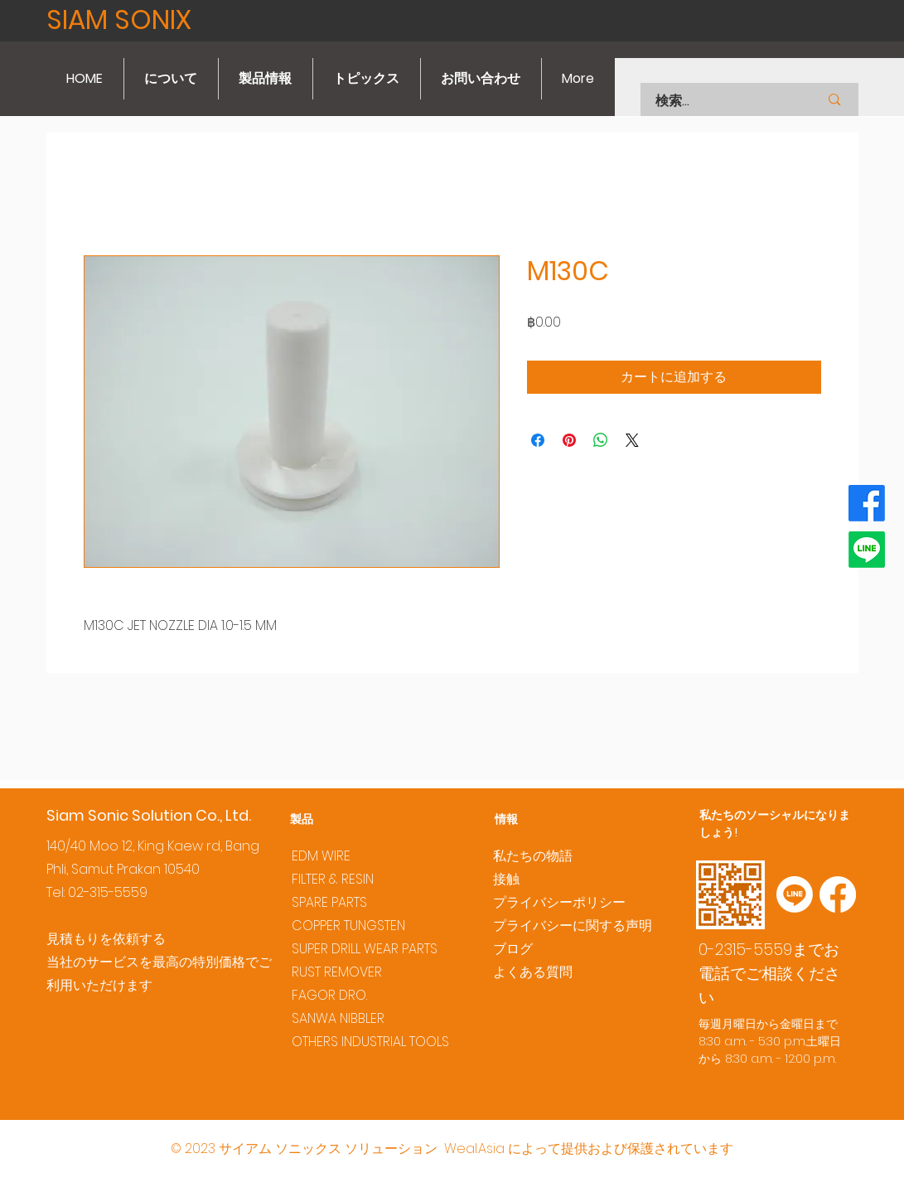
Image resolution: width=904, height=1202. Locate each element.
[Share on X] (632, 440)
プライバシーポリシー (559, 902)
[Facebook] (866, 503)
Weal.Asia (474, 1148)
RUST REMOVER (337, 971)
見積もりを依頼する (106, 938)
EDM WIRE (321, 855)
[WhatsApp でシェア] (601, 440)
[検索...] (716, 101)
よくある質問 (533, 971)
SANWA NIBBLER (338, 1018)
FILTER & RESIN (333, 879)
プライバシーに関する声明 (572, 925)
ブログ (513, 948)
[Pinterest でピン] (569, 440)
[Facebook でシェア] (538, 440)
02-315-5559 (107, 892)
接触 (506, 879)
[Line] (866, 549)
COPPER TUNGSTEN (348, 925)
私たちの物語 (533, 855)
